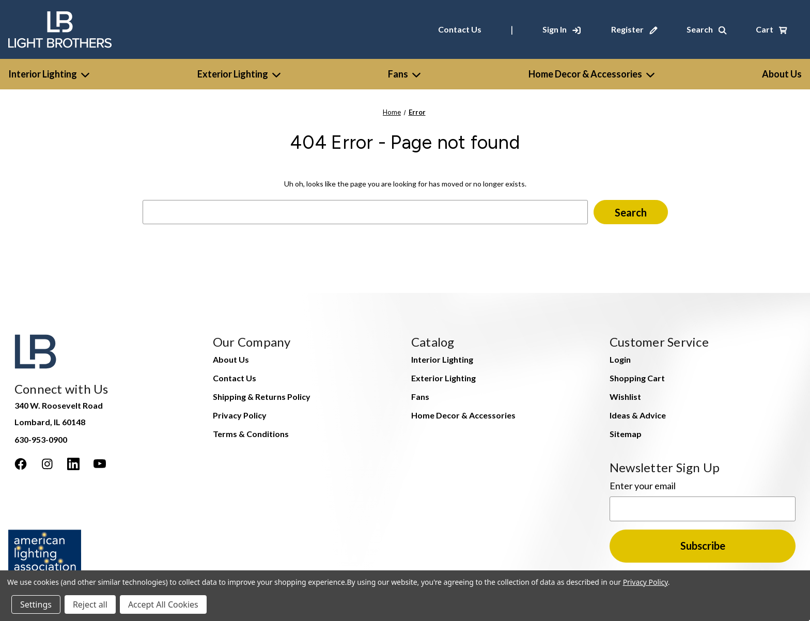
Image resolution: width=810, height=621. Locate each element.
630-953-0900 (40, 439)
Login (620, 359)
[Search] (706, 29)
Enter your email (643, 485)
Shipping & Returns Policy (261, 396)
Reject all (90, 604)
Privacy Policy (240, 415)
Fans (404, 74)
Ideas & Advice (638, 415)
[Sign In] (561, 29)
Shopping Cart (637, 378)
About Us (231, 359)
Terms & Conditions (251, 434)
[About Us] (782, 74)
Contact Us (459, 29)
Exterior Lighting (239, 74)
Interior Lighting (48, 74)
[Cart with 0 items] (771, 29)
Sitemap (626, 434)
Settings (36, 604)
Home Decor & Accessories (591, 74)
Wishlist (625, 396)
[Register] (634, 29)
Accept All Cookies (163, 604)
